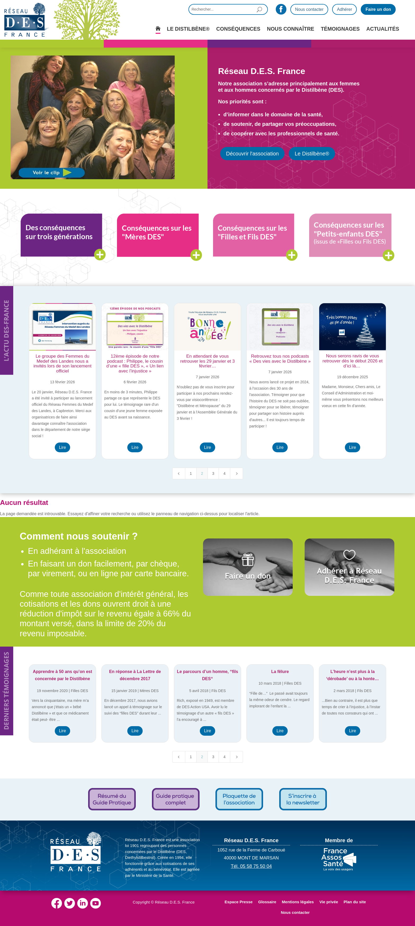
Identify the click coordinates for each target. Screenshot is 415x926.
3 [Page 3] (213, 473)
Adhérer (344, 9)
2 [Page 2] (202, 473)
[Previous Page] (179, 473)
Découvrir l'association (252, 153)
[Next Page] (236, 473)
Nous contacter (309, 9)
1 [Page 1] (191, 473)
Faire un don (378, 9)
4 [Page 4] (224, 473)
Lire (62, 447)
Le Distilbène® (312, 153)
